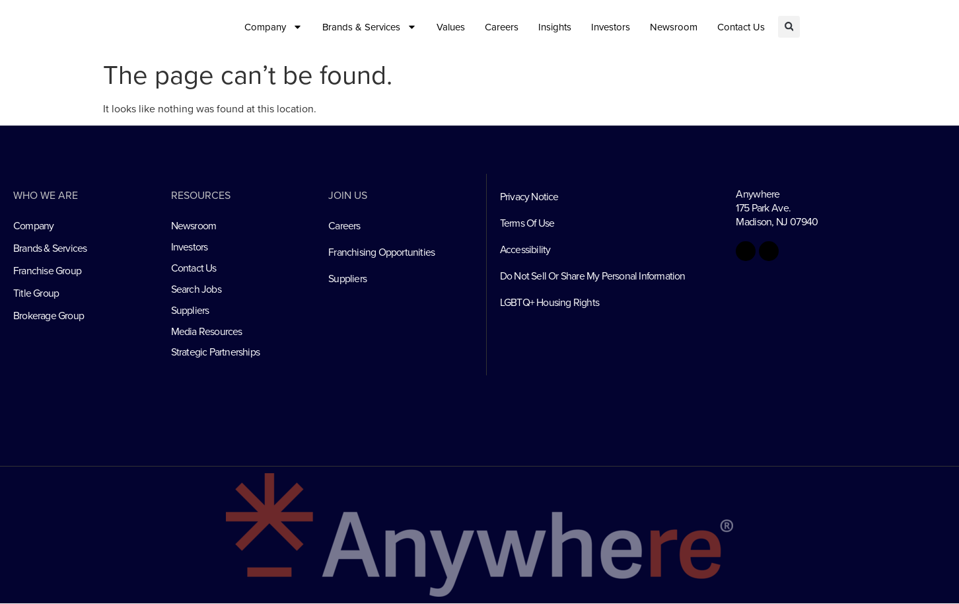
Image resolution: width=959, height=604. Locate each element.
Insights (554, 27)
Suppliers (190, 310)
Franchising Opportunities (381, 252)
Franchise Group (47, 271)
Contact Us (741, 27)
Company (273, 27)
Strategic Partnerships (215, 353)
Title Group (36, 293)
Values (451, 27)
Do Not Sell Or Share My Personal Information (593, 276)
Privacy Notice (529, 197)
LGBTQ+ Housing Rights (549, 302)
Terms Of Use (527, 223)
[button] (789, 27)
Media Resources (206, 331)
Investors (610, 27)
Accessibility (525, 250)
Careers (501, 27)
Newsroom (673, 27)
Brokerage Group (48, 316)
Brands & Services (369, 27)
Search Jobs (196, 289)
